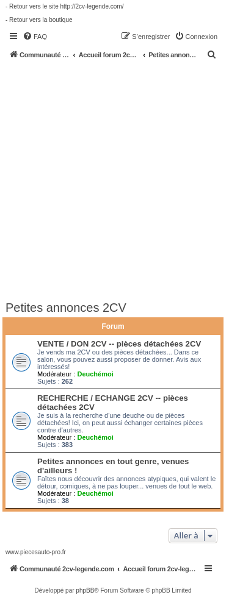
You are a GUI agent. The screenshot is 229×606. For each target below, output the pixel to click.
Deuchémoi (95, 374)
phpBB (85, 590)
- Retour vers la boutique (39, 19)
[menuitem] (35, 36)
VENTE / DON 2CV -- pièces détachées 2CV (119, 343)
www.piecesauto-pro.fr (35, 552)
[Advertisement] (114, 179)
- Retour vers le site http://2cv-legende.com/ (64, 6)
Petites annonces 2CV (65, 307)
